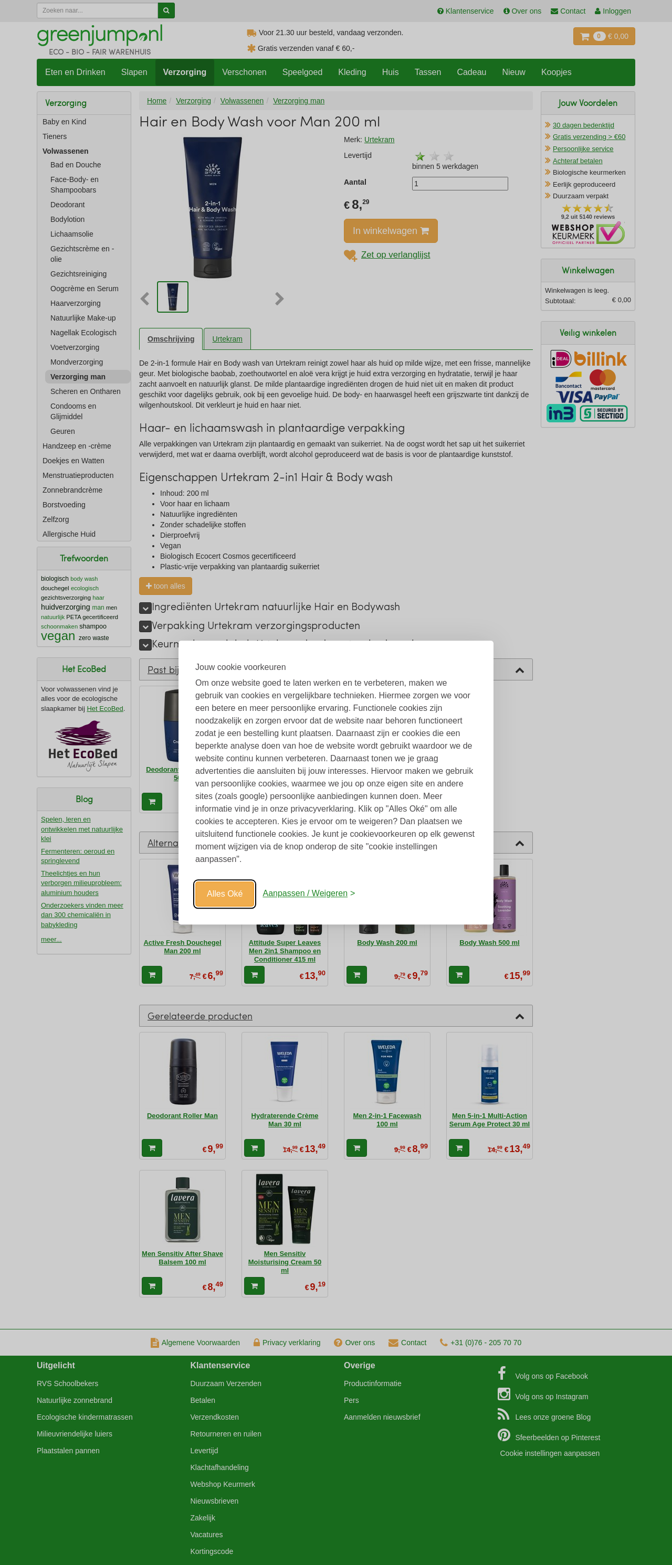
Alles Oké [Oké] (225, 893)
